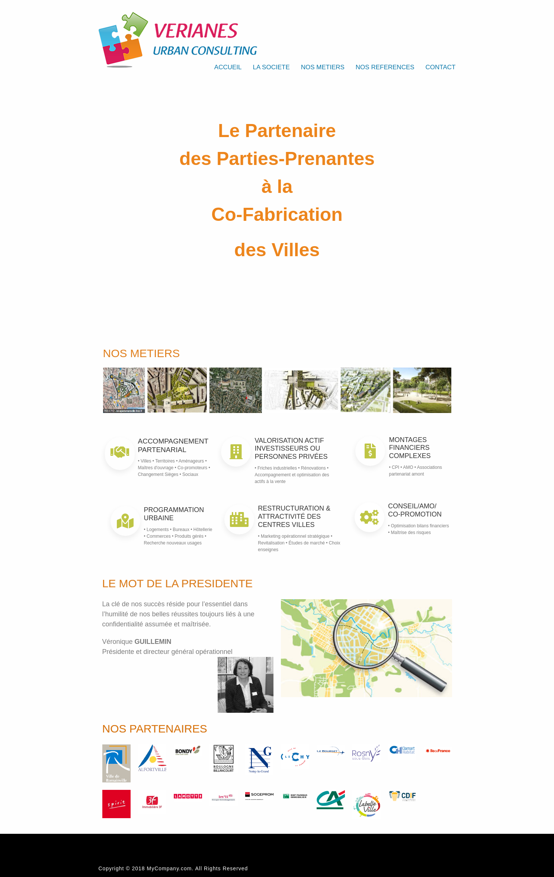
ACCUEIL (228, 67)
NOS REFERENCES (385, 67)
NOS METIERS (323, 67)
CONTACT (441, 67)
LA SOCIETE (271, 67)
